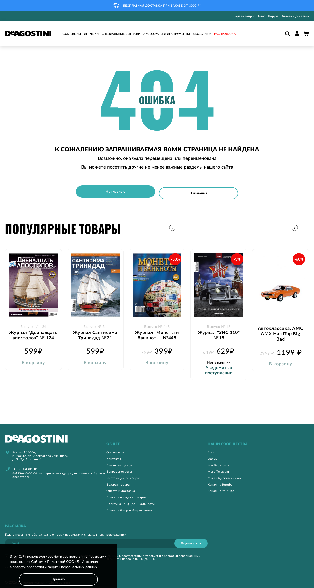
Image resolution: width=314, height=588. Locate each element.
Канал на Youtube (221, 488)
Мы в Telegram (218, 468)
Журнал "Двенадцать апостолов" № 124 (33, 332)
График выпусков (119, 462)
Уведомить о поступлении (219, 365)
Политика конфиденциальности (130, 500)
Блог (261, 16)
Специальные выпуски (121, 33)
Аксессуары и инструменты (166, 33)
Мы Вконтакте (218, 462)
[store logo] (28, 33)
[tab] (157, 441)
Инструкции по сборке (123, 475)
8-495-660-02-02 (25, 470)
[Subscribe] (191, 540)
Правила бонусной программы (129, 507)
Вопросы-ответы (119, 468)
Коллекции (71, 33)
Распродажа (225, 33)
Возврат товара (118, 481)
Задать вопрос (245, 16)
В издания (200, 191)
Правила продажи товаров (126, 494)
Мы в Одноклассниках (224, 475)
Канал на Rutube (220, 481)
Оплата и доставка (295, 16)
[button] (305, 225)
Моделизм (202, 33)
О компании (115, 449)
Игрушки (91, 33)
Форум (273, 16)
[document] (58, 570)
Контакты (113, 455)
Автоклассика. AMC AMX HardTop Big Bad (280, 328)
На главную (113, 191)
